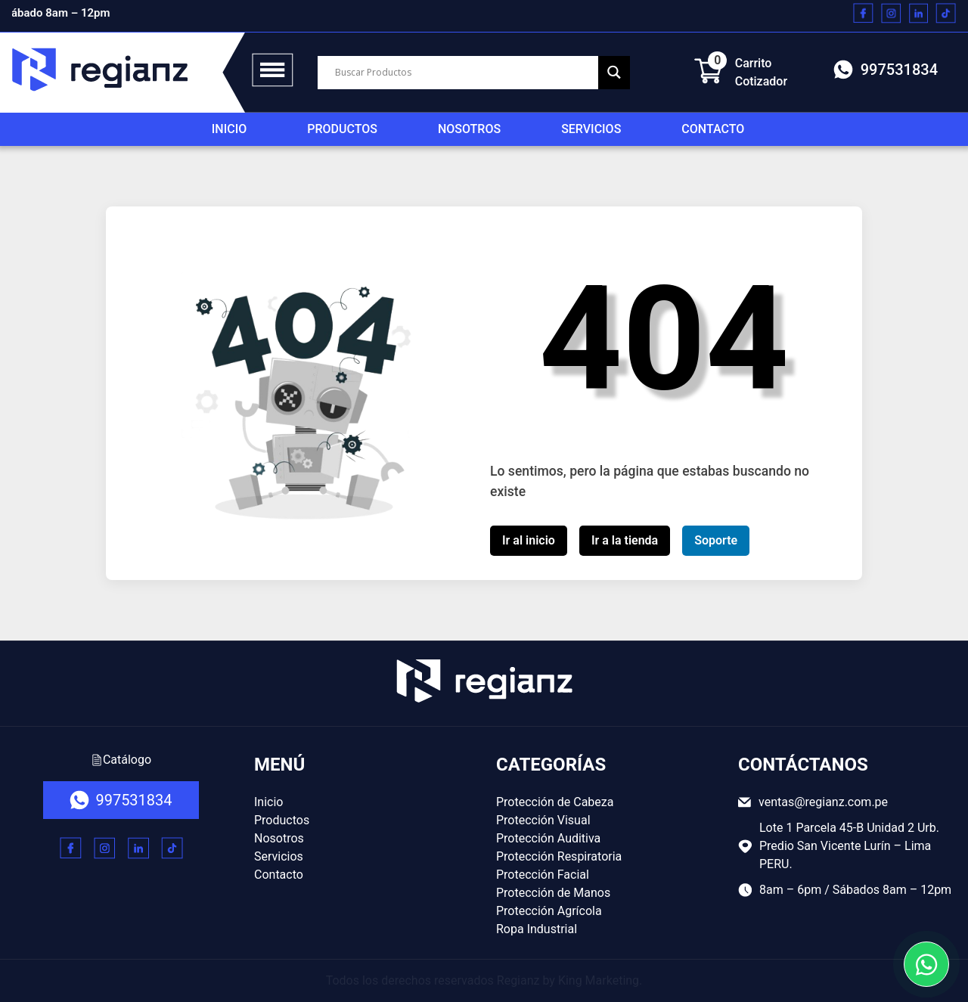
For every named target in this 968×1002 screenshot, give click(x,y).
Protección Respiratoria (559, 856)
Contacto (712, 129)
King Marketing (598, 980)
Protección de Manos (553, 893)
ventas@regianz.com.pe (813, 802)
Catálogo (121, 759)
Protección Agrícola (549, 911)
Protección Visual (543, 820)
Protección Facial (542, 874)
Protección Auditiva (548, 838)
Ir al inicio (528, 540)
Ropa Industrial (536, 929)
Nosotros (469, 129)
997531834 (885, 69)
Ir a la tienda (624, 540)
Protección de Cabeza (554, 802)
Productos (342, 129)
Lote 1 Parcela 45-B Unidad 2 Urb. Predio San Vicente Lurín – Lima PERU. (838, 846)
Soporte (715, 540)
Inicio (229, 129)
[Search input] (464, 72)
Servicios (591, 129)
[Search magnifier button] (614, 72)
